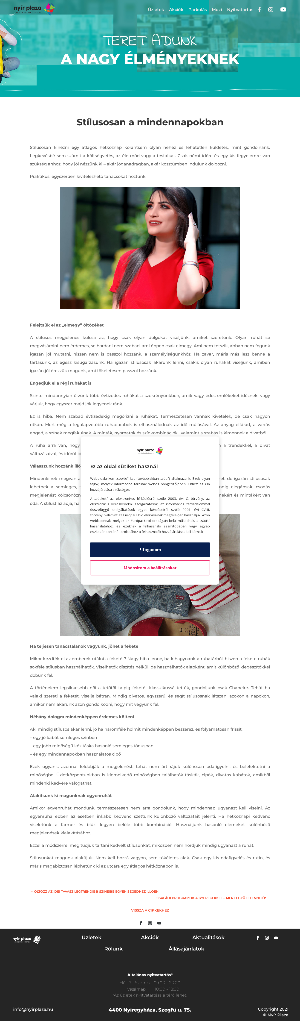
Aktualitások (208, 937)
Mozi (217, 9)
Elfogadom (150, 549)
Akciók (176, 9)
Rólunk (113, 949)
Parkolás (197, 9)
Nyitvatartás (240, 9)
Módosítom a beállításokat (150, 568)
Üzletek (156, 9)
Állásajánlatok (186, 949)
